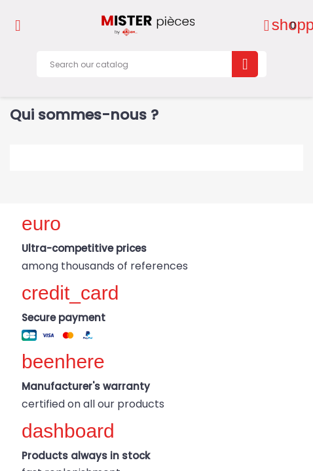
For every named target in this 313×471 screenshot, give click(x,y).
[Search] (152, 64)
